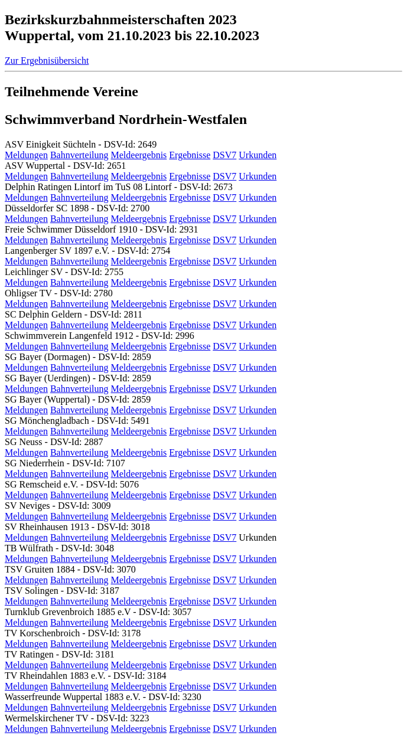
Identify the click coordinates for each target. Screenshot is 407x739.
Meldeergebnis (139, 155)
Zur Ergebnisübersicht (47, 60)
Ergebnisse (189, 155)
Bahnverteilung (79, 155)
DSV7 (224, 155)
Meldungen (26, 155)
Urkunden (257, 155)
